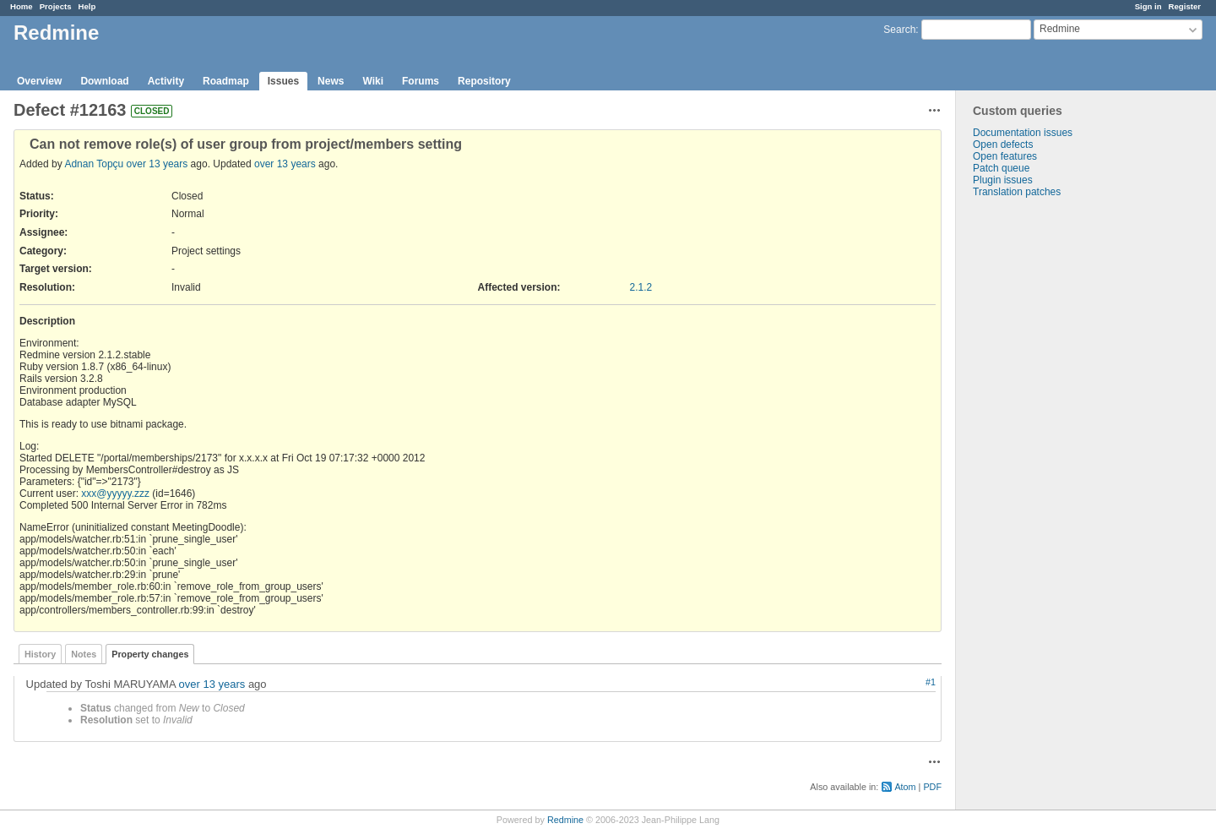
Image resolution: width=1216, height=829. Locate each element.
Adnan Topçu (93, 164)
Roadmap (226, 81)
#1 (931, 682)
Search (899, 29)
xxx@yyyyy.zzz (115, 493)
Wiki (372, 81)
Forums (420, 81)
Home (21, 6)
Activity (166, 81)
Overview (39, 81)
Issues (283, 81)
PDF (932, 787)
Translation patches (1017, 192)
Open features (1005, 156)
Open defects (1003, 144)
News (331, 81)
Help (87, 6)
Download (104, 81)
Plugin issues (1003, 180)
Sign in (1148, 6)
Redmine (565, 820)
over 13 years (157, 164)
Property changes (149, 654)
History (40, 654)
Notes (83, 654)
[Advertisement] (1040, 463)
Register (1185, 6)
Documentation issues (1022, 133)
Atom (904, 787)
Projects (56, 6)
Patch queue (1001, 168)
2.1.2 (641, 287)
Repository (484, 81)
